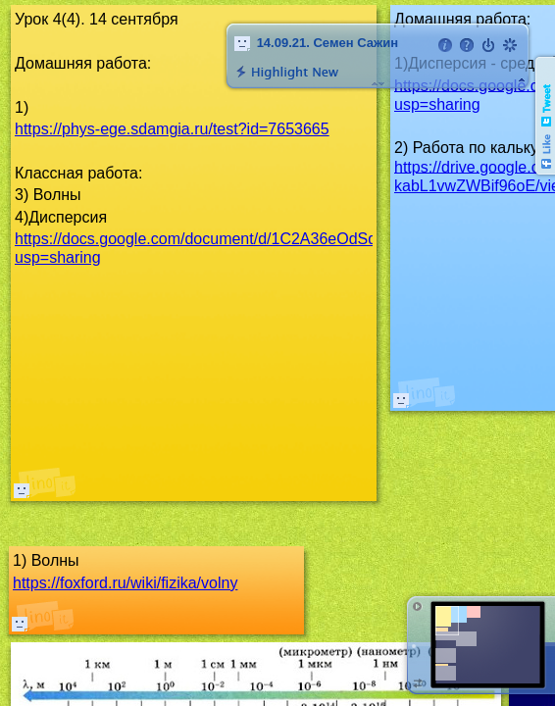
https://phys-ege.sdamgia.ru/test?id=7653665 (172, 129)
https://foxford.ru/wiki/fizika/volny (125, 583)
